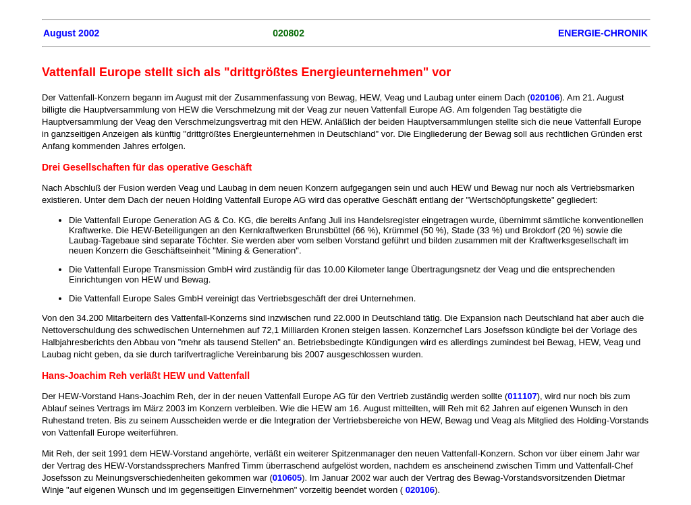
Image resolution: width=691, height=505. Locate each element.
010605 (287, 478)
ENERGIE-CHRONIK (603, 33)
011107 (521, 396)
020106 (544, 97)
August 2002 (71, 33)
